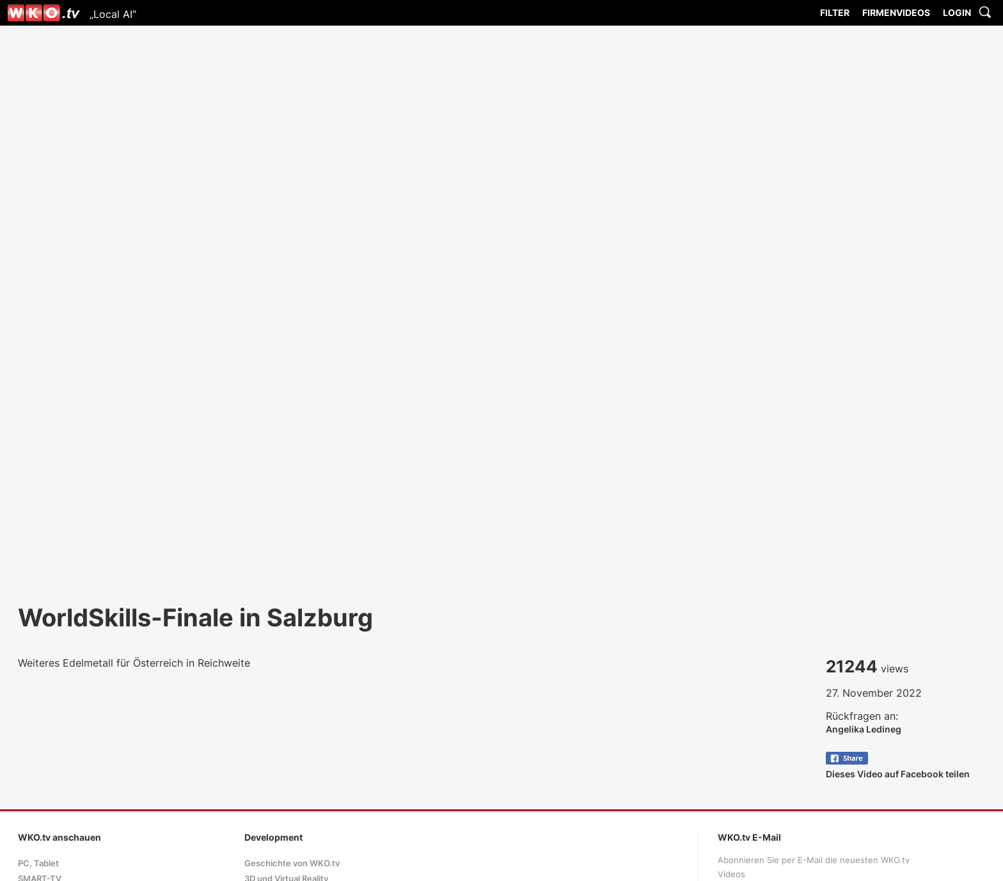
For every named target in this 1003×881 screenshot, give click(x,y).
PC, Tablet (38, 863)
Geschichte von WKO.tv (292, 863)
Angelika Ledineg (863, 729)
